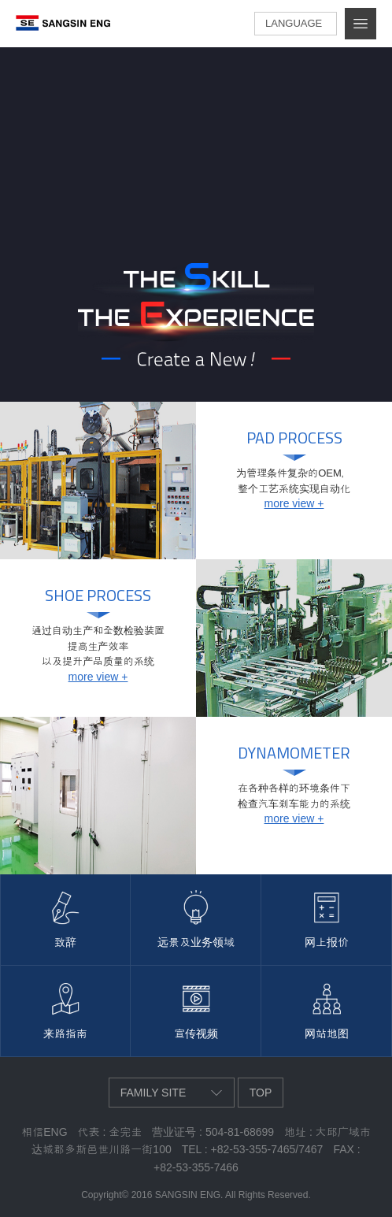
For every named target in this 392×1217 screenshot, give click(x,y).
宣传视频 (196, 1033)
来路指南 (65, 1033)
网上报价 (327, 942)
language (293, 23)
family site (153, 1092)
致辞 (65, 942)
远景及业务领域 (196, 942)
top (261, 1092)
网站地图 (327, 1033)
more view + (294, 503)
